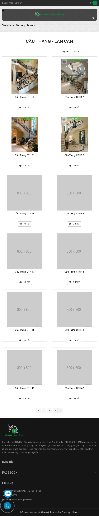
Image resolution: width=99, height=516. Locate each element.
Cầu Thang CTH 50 (74, 155)
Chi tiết (24, 107)
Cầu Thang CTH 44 (74, 330)
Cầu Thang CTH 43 (24, 388)
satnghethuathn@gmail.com (19, 500)
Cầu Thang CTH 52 (74, 97)
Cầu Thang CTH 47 (24, 271)
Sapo (76, 512)
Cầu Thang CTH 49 (24, 213)
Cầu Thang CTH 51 (24, 155)
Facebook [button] (49, 472)
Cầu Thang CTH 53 (24, 97)
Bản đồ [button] (49, 462)
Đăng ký (18, 3)
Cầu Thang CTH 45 (24, 330)
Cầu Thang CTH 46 (74, 271)
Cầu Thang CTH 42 (74, 388)
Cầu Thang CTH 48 (74, 213)
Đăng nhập (8, 3)
